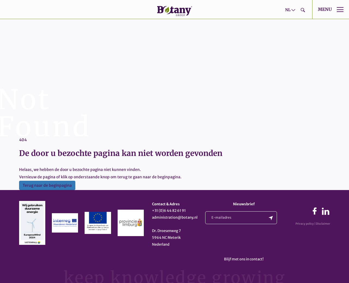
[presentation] (246, 241)
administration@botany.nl (175, 217)
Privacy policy (305, 223)
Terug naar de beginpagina (47, 185)
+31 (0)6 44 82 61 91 (169, 210)
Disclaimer (323, 223)
